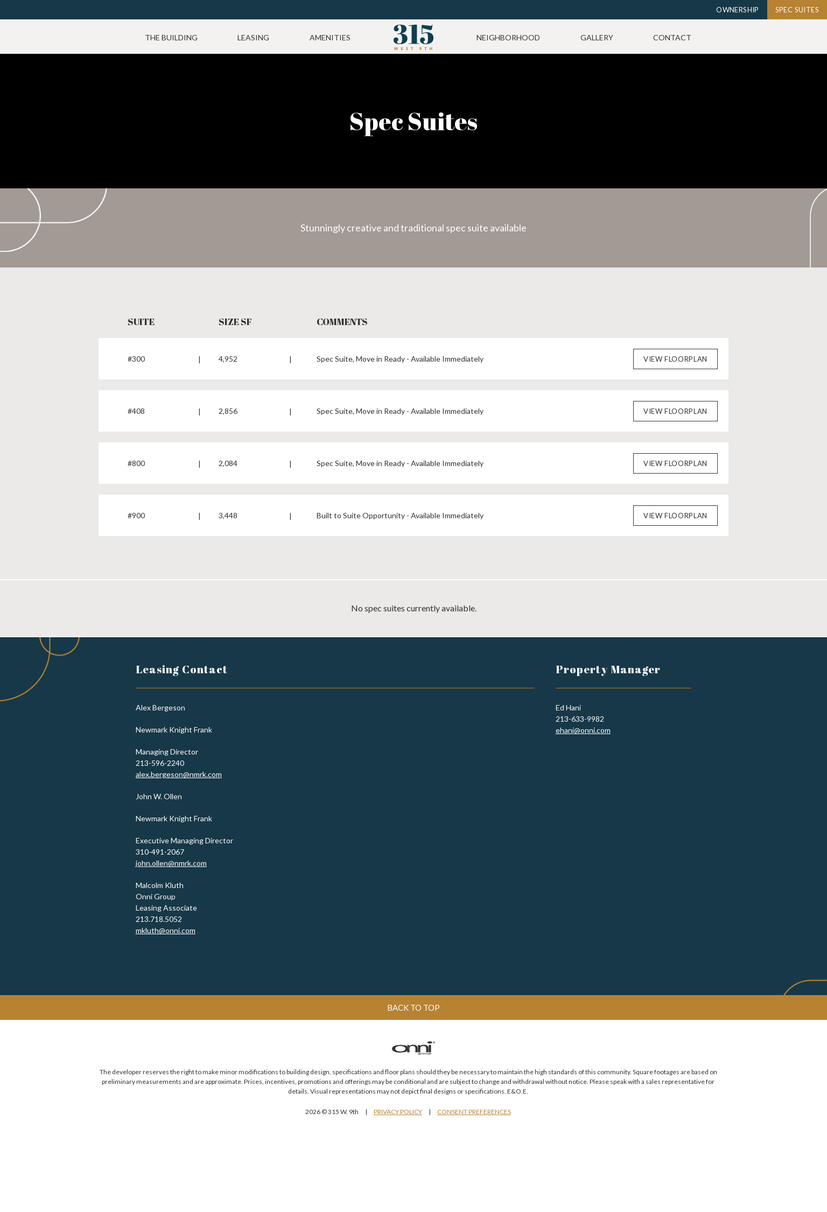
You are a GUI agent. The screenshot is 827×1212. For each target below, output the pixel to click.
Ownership (737, 9)
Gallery (674, 37)
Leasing (331, 37)
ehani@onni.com (583, 724)
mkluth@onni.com (165, 924)
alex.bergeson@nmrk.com (179, 768)
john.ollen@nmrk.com (171, 857)
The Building (248, 37)
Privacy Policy (398, 1106)
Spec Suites (797, 9)
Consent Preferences (474, 1106)
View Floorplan (675, 353)
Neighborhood (586, 37)
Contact (750, 37)
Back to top (413, 1002)
